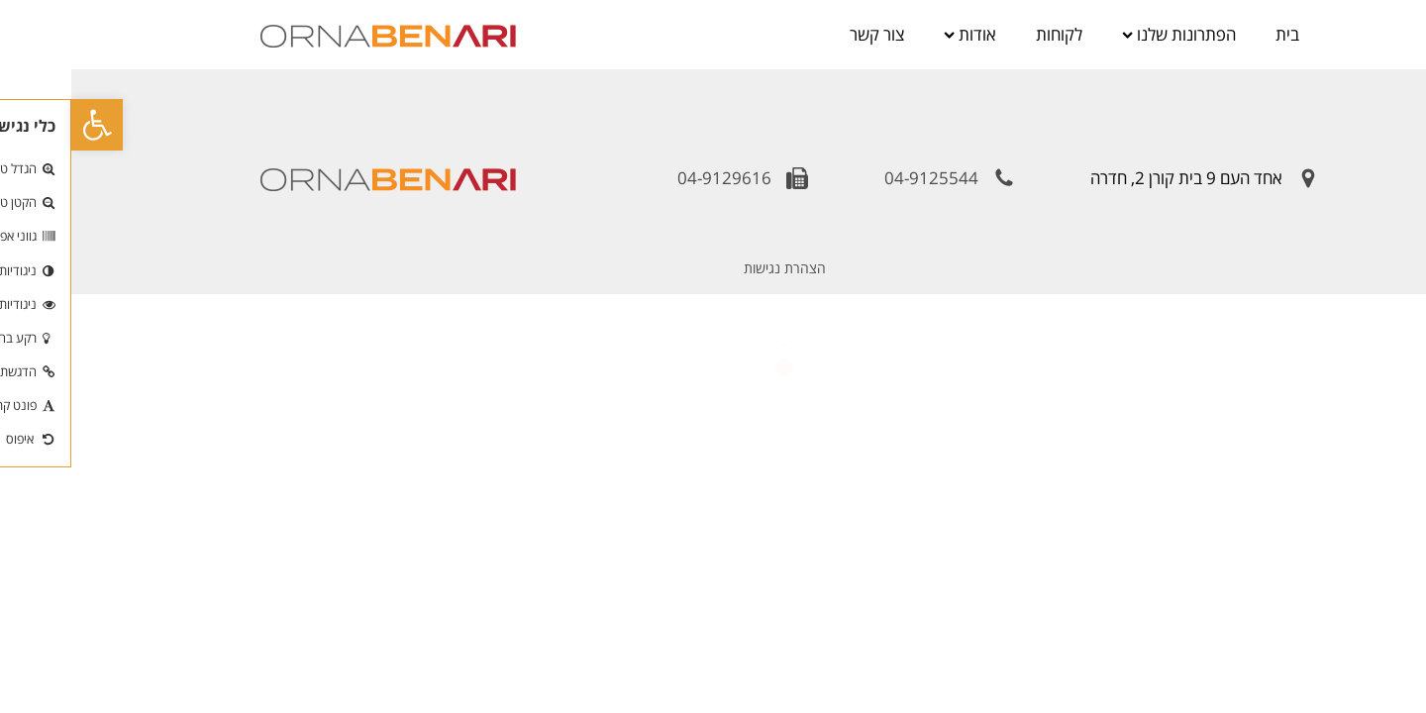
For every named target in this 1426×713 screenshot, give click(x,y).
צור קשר (805, 34)
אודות (898, 34)
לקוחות (988, 34)
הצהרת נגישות (713, 267)
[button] (25, 125)
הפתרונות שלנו (1108, 34)
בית (1216, 34)
